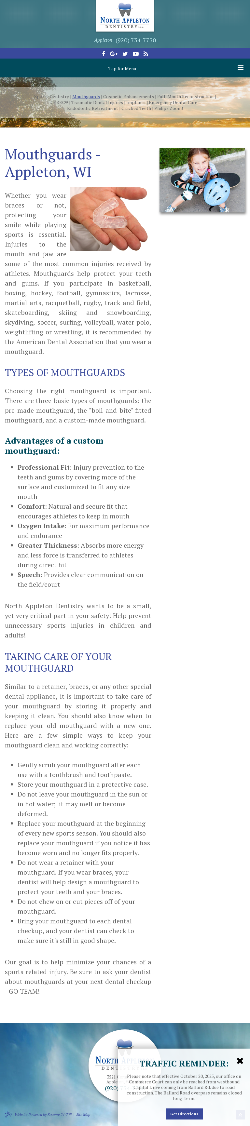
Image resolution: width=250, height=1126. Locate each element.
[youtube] (136, 54)
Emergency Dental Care (173, 102)
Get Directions (184, 1113)
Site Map (83, 1114)
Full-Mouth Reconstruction (185, 97)
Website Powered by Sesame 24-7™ (38, 1114)
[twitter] (125, 54)
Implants (136, 102)
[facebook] (103, 54)
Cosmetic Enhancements (128, 97)
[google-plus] (114, 54)
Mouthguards (86, 97)
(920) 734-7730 (136, 40)
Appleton (103, 40)
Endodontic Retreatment (92, 108)
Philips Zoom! (168, 108)
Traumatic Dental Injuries (97, 102)
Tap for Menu (176, 68)
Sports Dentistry (51, 97)
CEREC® (59, 102)
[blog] (146, 54)
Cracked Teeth (136, 108)
